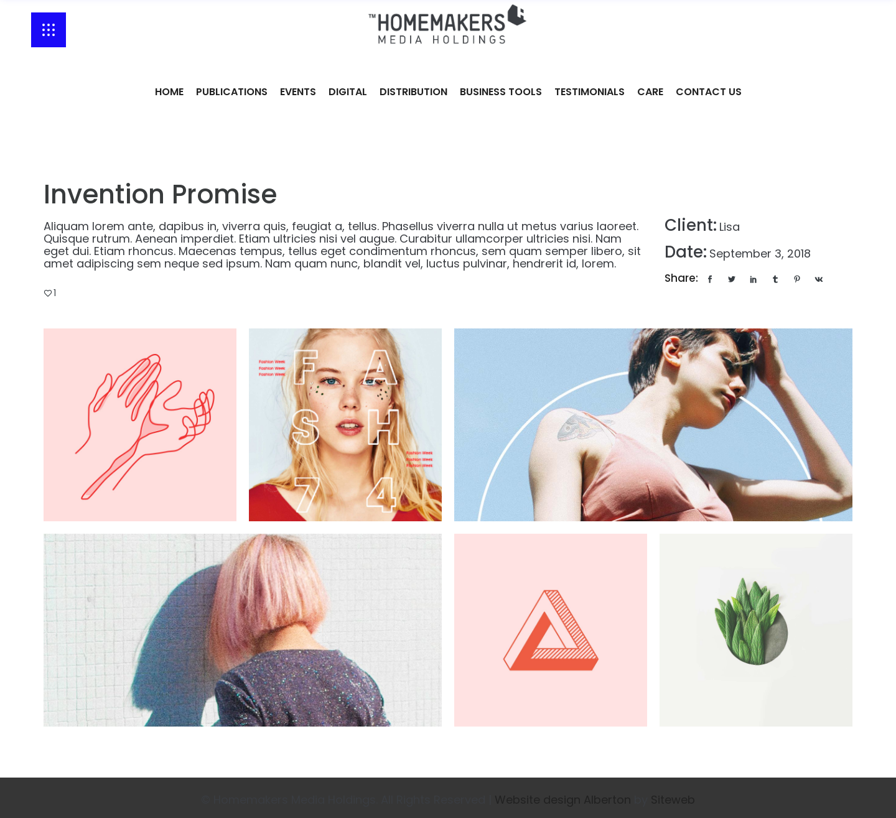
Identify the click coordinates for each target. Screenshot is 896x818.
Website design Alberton (563, 799)
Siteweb (673, 799)
